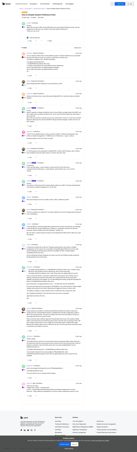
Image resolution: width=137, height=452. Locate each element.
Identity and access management (106, 424)
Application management (80, 429)
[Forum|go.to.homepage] (6, 4)
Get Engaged (70, 4)
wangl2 (29, 23)
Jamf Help (58, 421)
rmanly (29, 244)
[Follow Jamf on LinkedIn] (25, 430)
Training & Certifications (62, 424)
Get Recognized (58, 4)
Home (21, 8)
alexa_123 (29, 383)
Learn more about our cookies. (100, 440)
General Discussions (22, 4)
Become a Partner (60, 435)
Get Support (34, 4)
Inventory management (79, 432)
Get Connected (45, 4)
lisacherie (29, 53)
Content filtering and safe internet (106, 432)
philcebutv (30, 267)
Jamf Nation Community (62, 427)
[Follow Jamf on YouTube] (28, 430)
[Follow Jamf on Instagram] (31, 430)
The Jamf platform (78, 421)
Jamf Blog (58, 429)
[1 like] (33, 38)
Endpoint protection (102, 427)
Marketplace (58, 432)
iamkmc (29, 197)
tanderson (30, 131)
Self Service (100, 421)
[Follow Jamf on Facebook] (35, 430)
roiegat (29, 308)
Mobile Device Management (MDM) (83, 427)
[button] (120, 4)
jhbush (28, 81)
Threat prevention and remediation (107, 429)
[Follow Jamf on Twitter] (21, 430)
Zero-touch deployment (79, 424)
